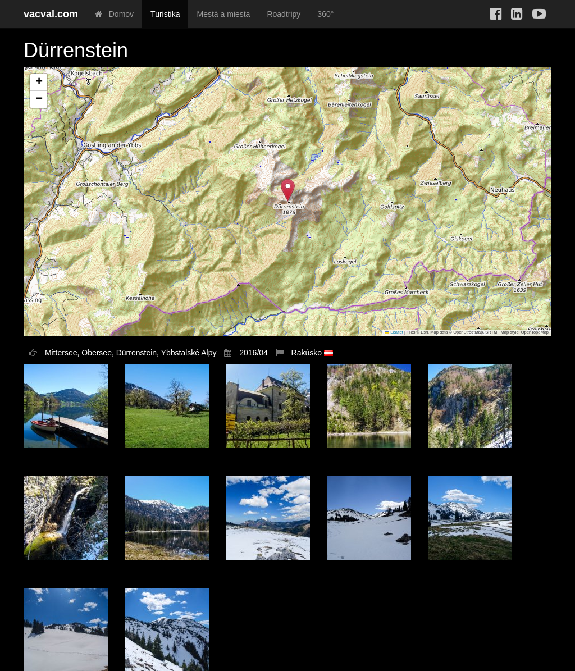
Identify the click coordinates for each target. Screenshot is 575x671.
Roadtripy (283, 14)
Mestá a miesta (223, 14)
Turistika (165, 14)
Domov (114, 14)
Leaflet (394, 332)
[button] (288, 190)
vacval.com (51, 14)
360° (325, 14)
